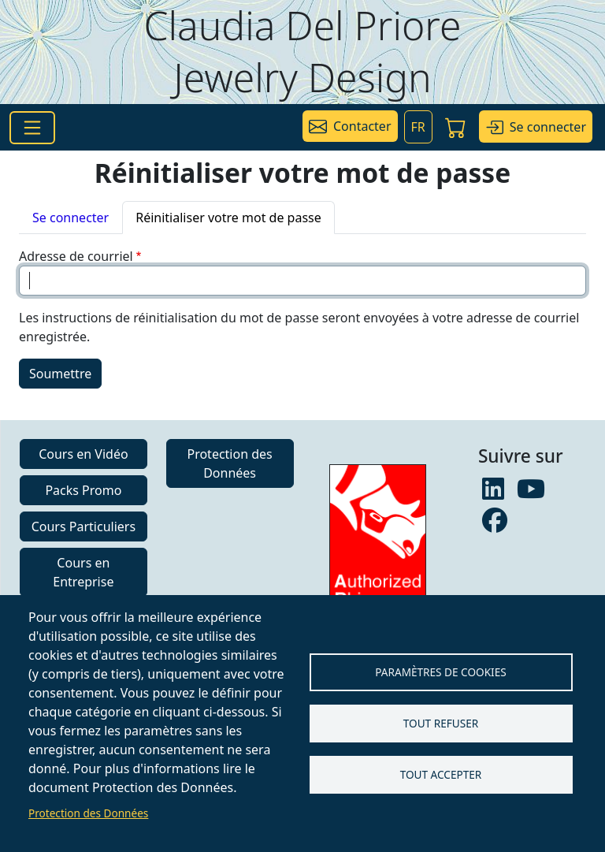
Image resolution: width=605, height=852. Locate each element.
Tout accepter (441, 774)
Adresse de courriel (76, 256)
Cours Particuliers (83, 526)
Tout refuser (440, 723)
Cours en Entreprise (83, 572)
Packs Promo (83, 490)
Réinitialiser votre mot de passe (228, 217)
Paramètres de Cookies (440, 671)
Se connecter (70, 217)
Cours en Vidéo (83, 454)
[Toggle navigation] (32, 127)
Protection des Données (88, 812)
